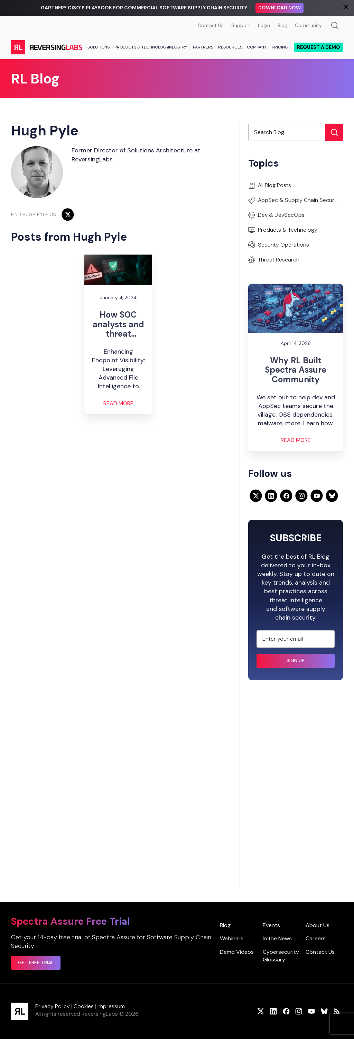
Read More (118, 403)
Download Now (279, 8)
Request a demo (318, 47)
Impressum (111, 1006)
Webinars (231, 938)
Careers (316, 938)
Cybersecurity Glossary (281, 955)
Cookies (84, 1006)
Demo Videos (237, 952)
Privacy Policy (52, 1006)
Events (271, 925)
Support (240, 25)
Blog (282, 25)
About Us (317, 925)
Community (308, 25)
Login (264, 25)
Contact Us (211, 25)
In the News (277, 938)
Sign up (296, 660)
